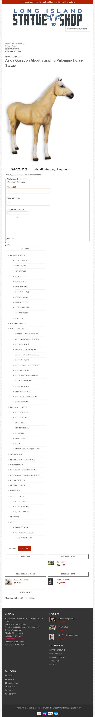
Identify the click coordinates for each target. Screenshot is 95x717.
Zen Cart (77, 708)
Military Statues (22, 391)
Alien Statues (16, 454)
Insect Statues (22, 302)
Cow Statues (21, 276)
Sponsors (14, 517)
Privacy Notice (55, 654)
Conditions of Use (56, 657)
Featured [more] (68, 556)
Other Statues (21, 402)
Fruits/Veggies (21, 428)
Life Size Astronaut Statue (69, 635)
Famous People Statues (25, 349)
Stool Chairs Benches (25, 533)
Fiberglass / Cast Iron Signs (28, 449)
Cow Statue (61, 562)
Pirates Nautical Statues (26, 334)
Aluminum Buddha (63, 580)
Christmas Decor (17, 485)
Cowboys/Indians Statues (26, 376)
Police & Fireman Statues (26, 397)
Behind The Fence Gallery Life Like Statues (46, 708)
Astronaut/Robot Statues (27, 339)
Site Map (52, 665)
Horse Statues (21, 297)
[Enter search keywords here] (11, 548)
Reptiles (19, 318)
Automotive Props (23, 538)
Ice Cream (19, 433)
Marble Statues (22, 527)
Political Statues (23, 381)
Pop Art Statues (17, 480)
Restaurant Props (18, 407)
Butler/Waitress (22, 412)
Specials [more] (68, 574)
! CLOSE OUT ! (15, 491)
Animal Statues (22, 501)
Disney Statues (22, 344)
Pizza (17, 444)
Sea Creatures (21, 313)
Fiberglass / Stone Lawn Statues (24, 475)
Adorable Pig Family (66, 619)
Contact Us (54, 661)
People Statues (17, 329)
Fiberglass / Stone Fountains (23, 470)
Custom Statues (17, 496)
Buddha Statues (22, 360)
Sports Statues (22, 386)
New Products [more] (25, 574)
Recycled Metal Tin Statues (22, 459)
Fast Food (19, 423)
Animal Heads (21, 261)
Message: (11, 238)
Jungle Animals (22, 308)
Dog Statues (20, 281)
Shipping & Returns (57, 650)
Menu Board (20, 438)
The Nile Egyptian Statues (27, 355)
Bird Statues (21, 266)
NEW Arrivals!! (16, 464)
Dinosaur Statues (18, 323)
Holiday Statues (22, 370)
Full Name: (11, 187)
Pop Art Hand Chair (21, 580)
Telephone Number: (15, 210)
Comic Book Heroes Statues (27, 365)
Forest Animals (22, 292)
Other (13, 522)
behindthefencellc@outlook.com (26, 627)
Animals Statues (17, 255)
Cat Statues (20, 271)
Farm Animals (21, 287)
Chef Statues (21, 417)
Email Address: (13, 198)
